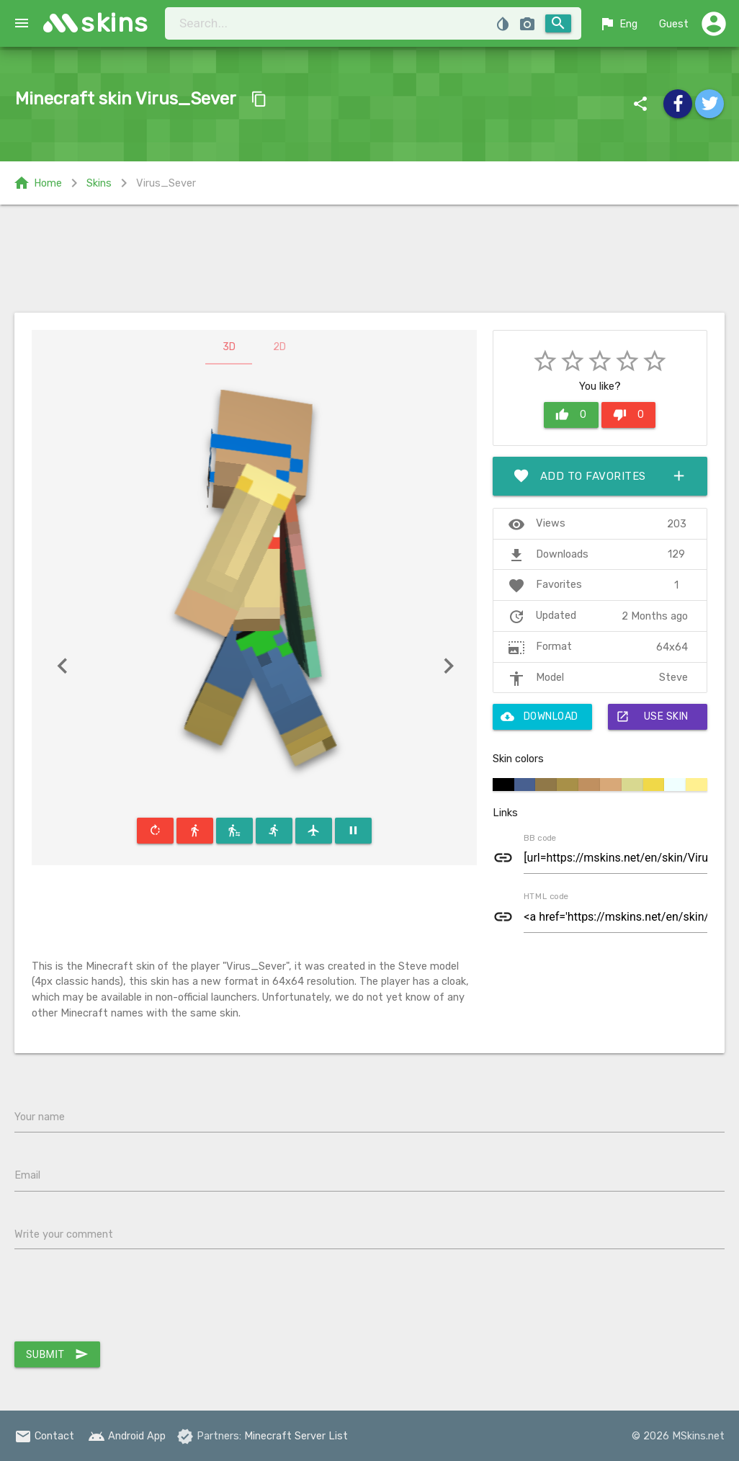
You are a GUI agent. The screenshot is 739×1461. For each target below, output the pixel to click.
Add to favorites (600, 476)
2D (279, 347)
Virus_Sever (166, 183)
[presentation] (123, 1299)
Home (37, 183)
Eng (618, 24)
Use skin (652, 717)
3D (229, 347)
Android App (127, 1435)
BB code (540, 838)
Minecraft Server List (296, 1435)
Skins (99, 183)
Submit (57, 1354)
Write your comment (63, 1234)
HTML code (546, 896)
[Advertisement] (369, 258)
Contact (44, 1435)
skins (115, 22)
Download (539, 717)
